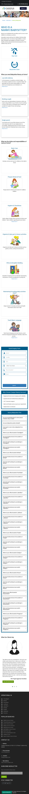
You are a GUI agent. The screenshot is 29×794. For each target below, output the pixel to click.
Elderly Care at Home (8, 720)
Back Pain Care (7, 731)
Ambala (5, 707)
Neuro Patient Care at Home (10, 736)
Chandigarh (6, 699)
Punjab (5, 709)
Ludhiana (5, 704)
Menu (22, 8)
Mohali (5, 700)
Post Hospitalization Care (9, 732)
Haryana (5, 713)
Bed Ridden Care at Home (9, 729)
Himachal (5, 711)
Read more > (5, 86)
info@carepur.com (8, 4)
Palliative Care (6, 734)
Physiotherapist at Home (9, 722)
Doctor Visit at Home (8, 724)
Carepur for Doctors (6, 1)
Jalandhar (5, 706)
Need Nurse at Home (8, 727)
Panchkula (5, 702)
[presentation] (14, 379)
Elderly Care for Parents (9, 725)
